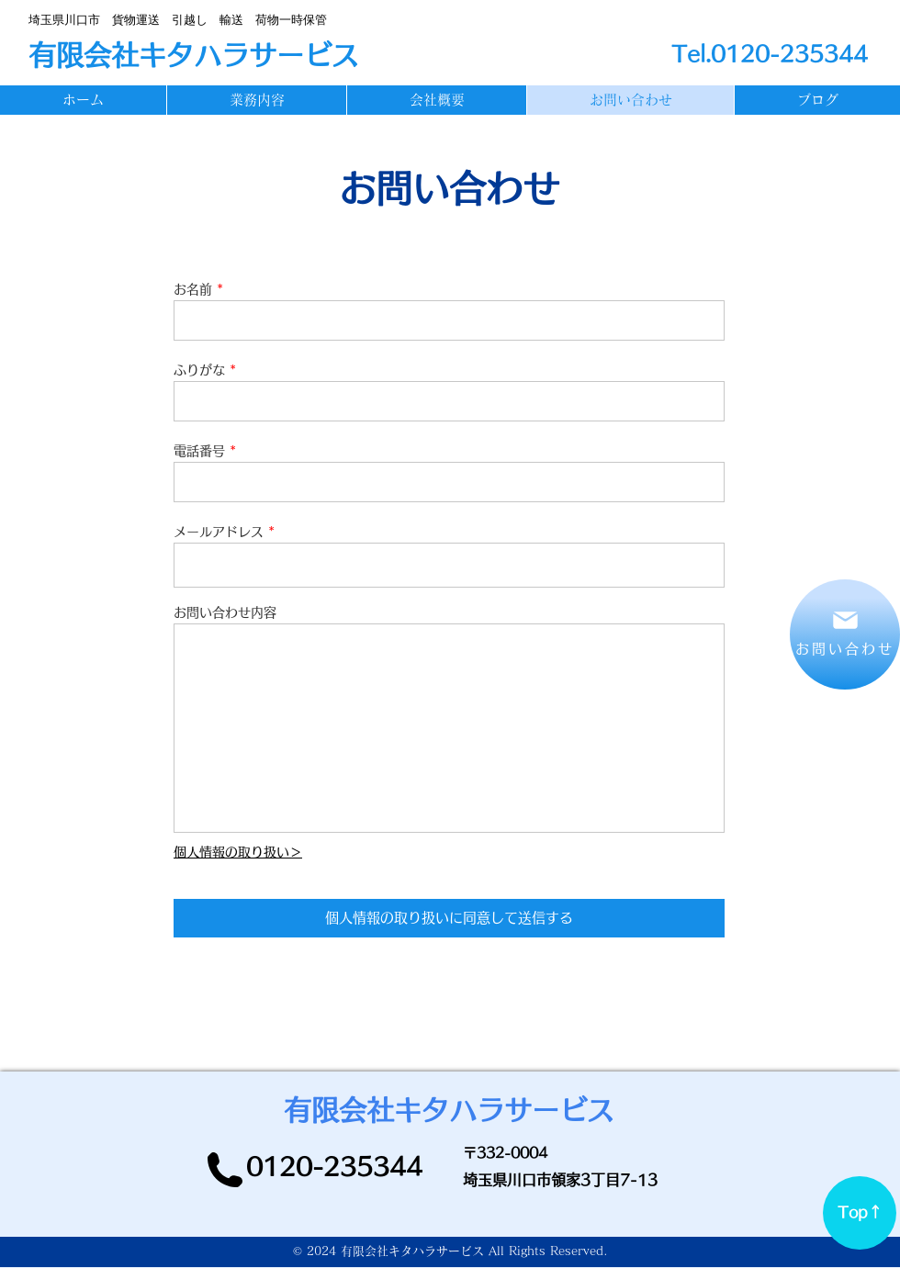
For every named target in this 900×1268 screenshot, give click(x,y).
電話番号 (199, 450)
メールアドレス (219, 531)
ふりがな (199, 370)
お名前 (193, 289)
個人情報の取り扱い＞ (238, 852)
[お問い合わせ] (845, 634)
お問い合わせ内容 (225, 612)
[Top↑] (859, 1213)
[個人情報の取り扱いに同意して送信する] (449, 918)
